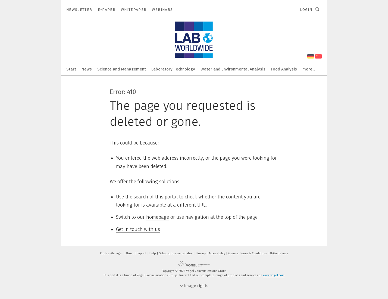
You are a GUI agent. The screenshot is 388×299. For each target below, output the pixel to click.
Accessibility (217, 253)
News (87, 69)
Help (153, 253)
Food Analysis (284, 69)
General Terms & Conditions (247, 253)
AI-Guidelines (279, 253)
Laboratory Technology (173, 69)
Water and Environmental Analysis (233, 69)
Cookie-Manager (111, 253)
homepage (157, 217)
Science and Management (121, 69)
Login (306, 9)
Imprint (142, 253)
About (130, 253)
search (141, 197)
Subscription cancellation (176, 253)
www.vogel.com (273, 275)
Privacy (201, 253)
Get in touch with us (138, 229)
